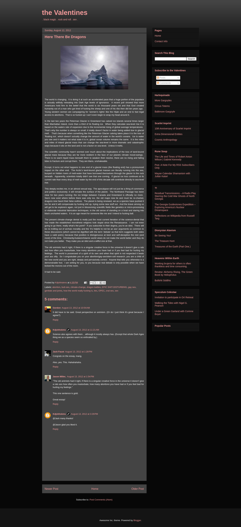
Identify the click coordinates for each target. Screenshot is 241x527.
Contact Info (161, 41)
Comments (164, 83)
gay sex (132, 287)
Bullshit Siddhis (163, 280)
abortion (56, 287)
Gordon (57, 308)
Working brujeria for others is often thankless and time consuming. (173, 265)
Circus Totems (162, 106)
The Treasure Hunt (165, 241)
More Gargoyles (163, 100)
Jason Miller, (59, 376)
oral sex (110, 290)
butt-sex (65, 287)
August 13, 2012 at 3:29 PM (84, 414)
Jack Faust (58, 351)
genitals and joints (53, 290)
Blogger (137, 520)
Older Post (137, 488)
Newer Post (51, 488)
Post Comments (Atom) (101, 499)
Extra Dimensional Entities (168, 134)
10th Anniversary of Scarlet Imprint (173, 128)
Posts (161, 77)
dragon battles (94, 287)
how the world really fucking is (78, 290)
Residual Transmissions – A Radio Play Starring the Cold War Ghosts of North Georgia (175, 196)
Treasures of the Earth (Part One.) (173, 246)
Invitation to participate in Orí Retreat (174, 297)
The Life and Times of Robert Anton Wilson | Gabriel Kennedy (173, 158)
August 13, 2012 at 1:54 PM (80, 376)
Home (94, 488)
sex (116, 290)
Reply (55, 320)
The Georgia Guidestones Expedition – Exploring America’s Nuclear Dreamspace (175, 207)
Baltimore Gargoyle (165, 111)
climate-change (78, 287)
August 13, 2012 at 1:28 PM (78, 351)
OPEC (102, 290)
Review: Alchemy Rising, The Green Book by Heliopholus (174, 273)
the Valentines (65, 12)
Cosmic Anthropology (166, 139)
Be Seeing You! (163, 235)
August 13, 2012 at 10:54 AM (76, 308)
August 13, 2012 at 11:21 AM (85, 330)
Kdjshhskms (59, 330)
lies (95, 290)
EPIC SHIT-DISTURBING (114, 287)
